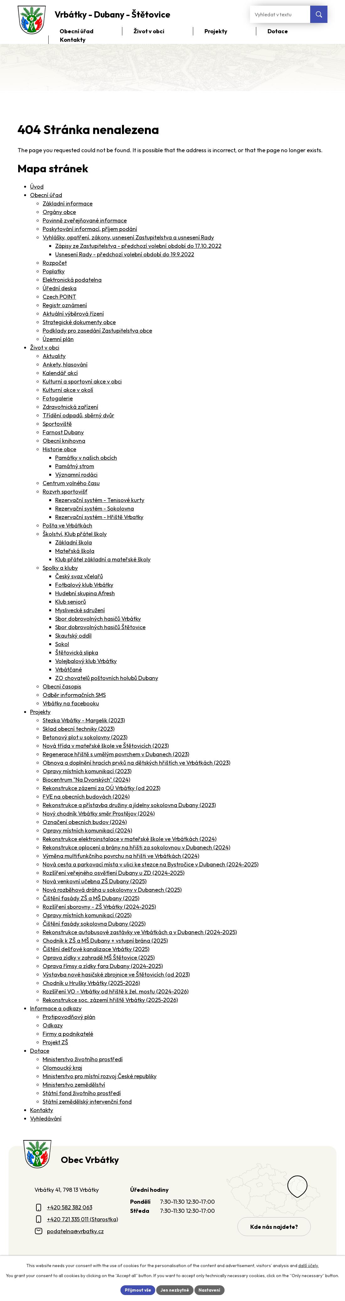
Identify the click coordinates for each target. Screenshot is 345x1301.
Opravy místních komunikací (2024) (87, 830)
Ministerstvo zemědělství (74, 1084)
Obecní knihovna (64, 440)
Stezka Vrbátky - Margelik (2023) (84, 720)
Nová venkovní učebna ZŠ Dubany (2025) (94, 881)
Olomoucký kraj (62, 1067)
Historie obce (59, 449)
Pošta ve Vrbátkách (67, 525)
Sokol (62, 644)
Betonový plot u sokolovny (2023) (85, 737)
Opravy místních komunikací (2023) (87, 771)
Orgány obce (59, 212)
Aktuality (54, 356)
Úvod (37, 186)
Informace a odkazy (56, 1008)
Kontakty (41, 1110)
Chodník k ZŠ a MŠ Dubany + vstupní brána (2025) (105, 940)
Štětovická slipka (76, 652)
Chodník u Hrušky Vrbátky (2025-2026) (91, 983)
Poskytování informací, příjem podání (90, 229)
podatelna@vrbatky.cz (75, 1231)
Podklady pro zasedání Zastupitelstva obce (97, 330)
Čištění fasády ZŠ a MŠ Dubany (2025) (91, 898)
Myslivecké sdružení (80, 610)
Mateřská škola (74, 550)
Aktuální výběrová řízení (73, 313)
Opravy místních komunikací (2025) (87, 915)
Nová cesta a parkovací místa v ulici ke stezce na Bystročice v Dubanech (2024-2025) (150, 864)
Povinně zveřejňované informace (85, 220)
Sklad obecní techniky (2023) (78, 728)
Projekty (40, 711)
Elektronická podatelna (72, 279)
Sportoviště (57, 423)
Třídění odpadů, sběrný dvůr (78, 415)
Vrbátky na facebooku (71, 703)
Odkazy (53, 1025)
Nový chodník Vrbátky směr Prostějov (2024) (99, 813)
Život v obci (44, 347)
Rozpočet (55, 262)
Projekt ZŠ (55, 1042)
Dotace (39, 1050)
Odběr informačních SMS (74, 695)
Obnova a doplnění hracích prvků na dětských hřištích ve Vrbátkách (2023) (136, 762)
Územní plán (58, 339)
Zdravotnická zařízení (70, 406)
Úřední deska (60, 288)
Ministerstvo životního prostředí (83, 1059)
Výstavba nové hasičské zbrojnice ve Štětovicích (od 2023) (116, 974)
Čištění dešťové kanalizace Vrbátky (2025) (96, 949)
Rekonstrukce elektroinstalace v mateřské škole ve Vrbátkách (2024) (129, 839)
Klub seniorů (70, 601)
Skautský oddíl (73, 635)
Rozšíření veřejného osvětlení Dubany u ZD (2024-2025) (113, 872)
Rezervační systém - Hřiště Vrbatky (99, 517)
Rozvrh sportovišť (65, 491)
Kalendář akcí (60, 373)
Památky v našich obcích (86, 457)
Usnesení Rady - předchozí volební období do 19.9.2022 (124, 254)
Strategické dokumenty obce (79, 322)
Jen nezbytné (174, 1290)
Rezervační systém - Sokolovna (94, 508)
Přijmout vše (137, 1290)
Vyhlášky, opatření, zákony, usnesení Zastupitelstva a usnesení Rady (128, 237)
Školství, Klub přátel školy (75, 534)
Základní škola (73, 542)
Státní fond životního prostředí (82, 1093)
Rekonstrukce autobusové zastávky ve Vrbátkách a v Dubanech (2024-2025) (140, 932)
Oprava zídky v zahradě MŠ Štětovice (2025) (99, 957)
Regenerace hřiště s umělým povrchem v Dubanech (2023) (116, 754)
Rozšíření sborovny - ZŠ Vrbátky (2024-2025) (99, 906)
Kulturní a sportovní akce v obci (82, 381)
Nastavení (210, 1290)
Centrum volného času (71, 483)
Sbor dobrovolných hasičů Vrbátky (98, 618)
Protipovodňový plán (69, 1016)
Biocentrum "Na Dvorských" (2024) (86, 779)
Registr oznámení (65, 305)
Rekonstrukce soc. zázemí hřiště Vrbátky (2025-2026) (110, 1000)
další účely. (308, 1265)
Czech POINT (59, 296)
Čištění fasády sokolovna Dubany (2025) (94, 923)
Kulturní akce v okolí (68, 390)
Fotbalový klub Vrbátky (84, 584)
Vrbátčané (68, 669)
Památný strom (74, 466)
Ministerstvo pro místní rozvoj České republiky (100, 1076)
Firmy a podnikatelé (68, 1033)
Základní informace (68, 203)
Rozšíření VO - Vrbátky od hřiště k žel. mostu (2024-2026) (115, 991)
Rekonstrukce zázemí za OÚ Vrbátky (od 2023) (101, 788)
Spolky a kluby (60, 567)
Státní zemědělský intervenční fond (87, 1101)
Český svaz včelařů (79, 576)
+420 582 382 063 (69, 1207)
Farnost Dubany (63, 432)
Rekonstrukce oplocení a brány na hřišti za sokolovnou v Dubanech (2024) (136, 847)
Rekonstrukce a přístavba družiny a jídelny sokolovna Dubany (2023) (129, 805)
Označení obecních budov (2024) (85, 822)
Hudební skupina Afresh (85, 593)
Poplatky (54, 271)
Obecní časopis (62, 686)
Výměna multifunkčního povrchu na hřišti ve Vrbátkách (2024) (121, 855)
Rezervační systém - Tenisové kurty (99, 500)
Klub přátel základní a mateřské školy (103, 559)
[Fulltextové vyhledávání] (280, 14)
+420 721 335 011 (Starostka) (82, 1219)
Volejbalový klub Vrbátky (86, 661)
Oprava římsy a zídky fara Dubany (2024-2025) (103, 966)
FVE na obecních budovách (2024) (86, 796)
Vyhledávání (45, 1118)
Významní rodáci (76, 474)
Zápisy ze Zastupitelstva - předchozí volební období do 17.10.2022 (138, 245)
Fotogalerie (58, 398)
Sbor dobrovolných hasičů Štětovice (100, 627)
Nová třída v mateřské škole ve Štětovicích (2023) (106, 745)
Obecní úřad (46, 195)
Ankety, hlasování (65, 364)
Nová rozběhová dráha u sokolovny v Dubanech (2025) (112, 889)
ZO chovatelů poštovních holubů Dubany (106, 678)
